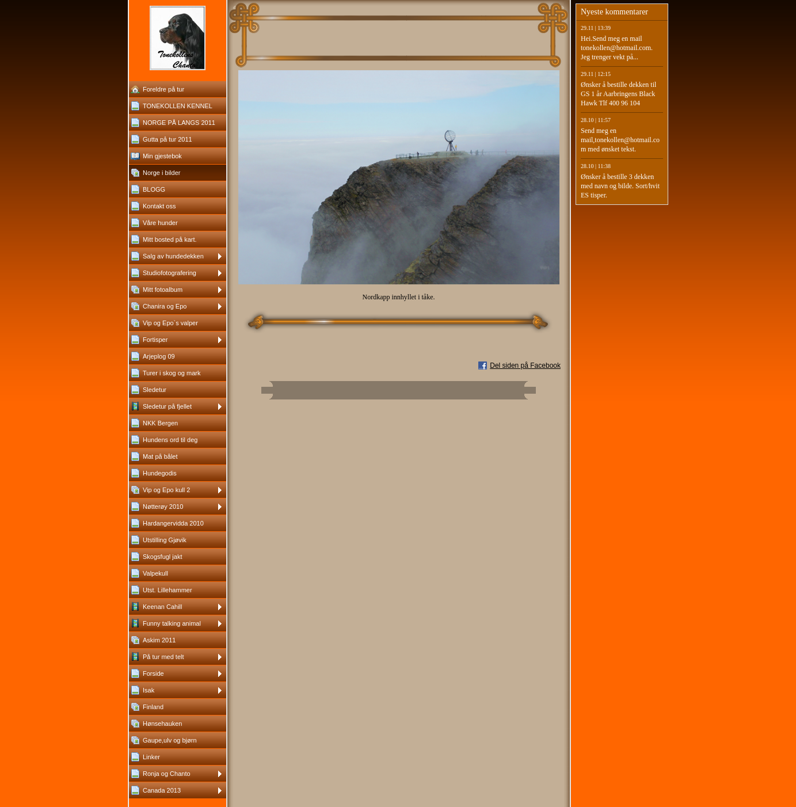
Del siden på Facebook (525, 365)
